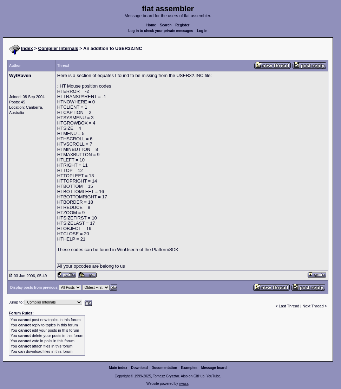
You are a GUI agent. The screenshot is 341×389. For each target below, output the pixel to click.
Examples (189, 368)
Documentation (164, 368)
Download (139, 368)
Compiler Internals (58, 48)
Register (182, 25)
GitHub (199, 376)
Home (151, 25)
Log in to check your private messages (160, 31)
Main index (118, 368)
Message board (214, 368)
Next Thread (313, 306)
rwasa (184, 383)
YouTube (213, 376)
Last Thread (289, 306)
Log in (202, 31)
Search (165, 25)
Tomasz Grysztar (166, 376)
